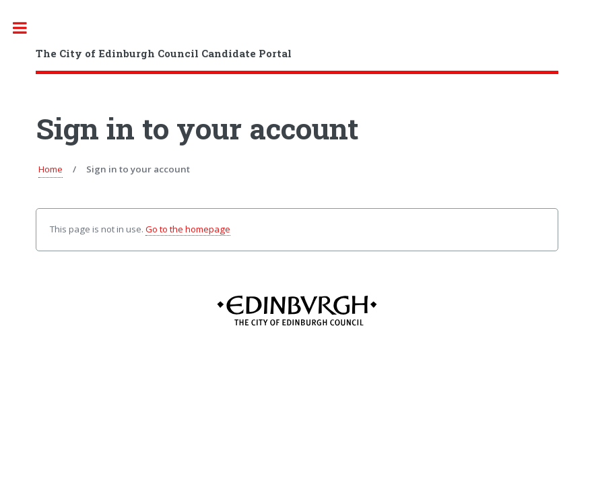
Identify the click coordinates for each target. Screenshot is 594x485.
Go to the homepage (187, 229)
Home (50, 169)
